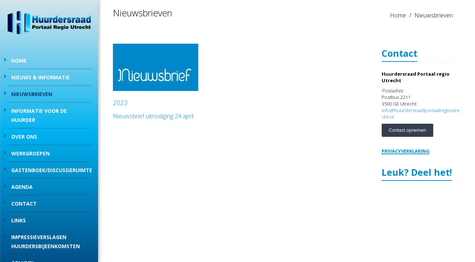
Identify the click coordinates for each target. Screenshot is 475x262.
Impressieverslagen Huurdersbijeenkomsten (45, 242)
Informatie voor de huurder (39, 115)
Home (19, 60)
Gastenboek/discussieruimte (51, 170)
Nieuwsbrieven (31, 94)
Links (18, 220)
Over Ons (24, 136)
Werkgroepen (30, 153)
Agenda (22, 186)
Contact (24, 203)
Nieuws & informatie (40, 77)
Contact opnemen (407, 130)
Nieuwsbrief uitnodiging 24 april (153, 116)
